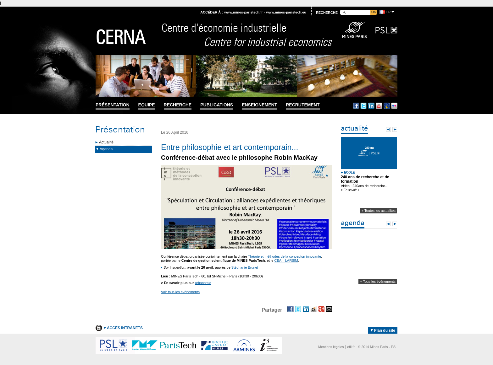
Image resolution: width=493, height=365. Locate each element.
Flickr (394, 106)
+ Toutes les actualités (379, 210)
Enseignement (259, 105)
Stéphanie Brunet (244, 267)
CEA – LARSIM (286, 260)
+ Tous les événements (378, 281)
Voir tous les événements (180, 292)
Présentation (113, 105)
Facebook (356, 106)
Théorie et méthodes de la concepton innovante (284, 256)
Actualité (106, 142)
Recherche (178, 105)
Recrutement (302, 105)
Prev (388, 129)
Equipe (146, 105)
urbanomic (203, 283)
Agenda (106, 149)
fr (388, 12)
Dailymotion (387, 106)
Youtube (379, 106)
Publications (216, 105)
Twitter (363, 106)
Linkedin (371, 106)
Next (394, 129)
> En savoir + (350, 190)
